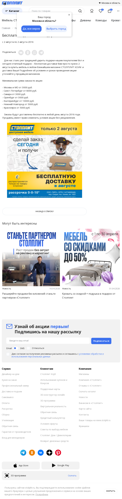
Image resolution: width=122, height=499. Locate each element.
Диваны (85, 20)
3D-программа (47, 400)
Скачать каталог (87, 391)
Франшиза (84, 425)
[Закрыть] (69, 14)
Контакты (84, 414)
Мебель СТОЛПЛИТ (16, 20)
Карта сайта (85, 408)
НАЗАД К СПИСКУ (44, 211)
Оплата (5, 402)
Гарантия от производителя (16, 431)
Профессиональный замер (15, 385)
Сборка (5, 414)
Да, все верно (31, 28)
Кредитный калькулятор (52, 417)
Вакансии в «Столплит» (91, 402)
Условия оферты (49, 423)
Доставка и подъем (12, 391)
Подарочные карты (50, 388)
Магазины (84, 373)
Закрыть (110, 491)
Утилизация (8, 420)
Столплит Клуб (48, 373)
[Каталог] (12, 11)
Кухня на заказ (9, 379)
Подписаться (101, 340)
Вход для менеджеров (13, 437)
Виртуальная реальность (53, 406)
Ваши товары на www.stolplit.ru (94, 420)
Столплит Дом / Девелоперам (55, 435)
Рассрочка (7, 408)
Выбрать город (56, 28)
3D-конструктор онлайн (52, 394)
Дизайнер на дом (10, 373)
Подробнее (41, 494)
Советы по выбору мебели (54, 429)
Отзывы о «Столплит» (90, 385)
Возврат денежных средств (54, 440)
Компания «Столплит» (90, 379)
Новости (83, 396)
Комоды (101, 20)
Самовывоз (8, 396)
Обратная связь (10, 425)
